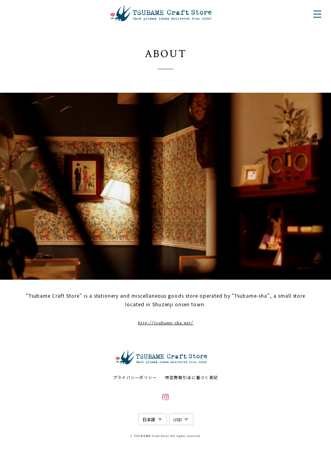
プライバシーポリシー (135, 377)
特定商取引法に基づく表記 (191, 377)
